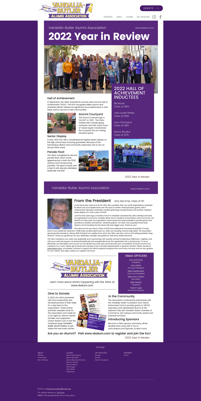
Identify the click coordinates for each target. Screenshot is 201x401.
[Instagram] (154, 16)
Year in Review (43, 360)
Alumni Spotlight (72, 357)
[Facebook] (160, 16)
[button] (119, 17)
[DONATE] (151, 8)
